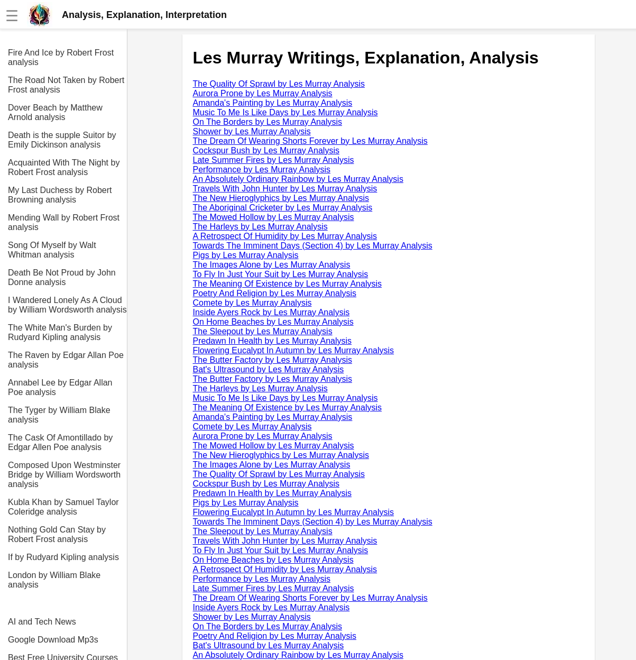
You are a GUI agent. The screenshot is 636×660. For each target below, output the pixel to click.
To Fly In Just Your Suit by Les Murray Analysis (280, 274)
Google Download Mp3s (53, 639)
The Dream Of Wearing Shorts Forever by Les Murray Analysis (310, 140)
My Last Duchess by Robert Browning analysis (60, 195)
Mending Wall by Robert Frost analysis (63, 222)
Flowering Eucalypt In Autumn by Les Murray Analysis (293, 350)
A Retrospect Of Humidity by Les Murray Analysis (285, 236)
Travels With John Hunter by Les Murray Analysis (285, 188)
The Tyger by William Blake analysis (59, 415)
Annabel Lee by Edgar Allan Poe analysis (60, 387)
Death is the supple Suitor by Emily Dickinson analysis (62, 140)
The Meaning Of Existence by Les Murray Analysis (287, 283)
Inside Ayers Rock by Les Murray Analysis (271, 312)
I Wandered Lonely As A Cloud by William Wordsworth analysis (67, 305)
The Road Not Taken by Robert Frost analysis (66, 85)
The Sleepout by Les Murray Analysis (263, 331)
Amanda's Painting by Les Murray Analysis (273, 102)
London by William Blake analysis (54, 580)
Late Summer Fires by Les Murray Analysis (273, 159)
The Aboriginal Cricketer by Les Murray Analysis (283, 207)
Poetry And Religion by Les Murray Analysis (274, 293)
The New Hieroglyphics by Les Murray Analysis (281, 198)
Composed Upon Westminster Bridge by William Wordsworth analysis (64, 475)
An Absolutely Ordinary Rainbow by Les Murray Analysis (298, 179)
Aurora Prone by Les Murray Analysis (263, 93)
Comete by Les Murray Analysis (252, 302)
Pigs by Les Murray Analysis (246, 255)
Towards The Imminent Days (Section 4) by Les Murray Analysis (312, 245)
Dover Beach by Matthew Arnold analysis (55, 112)
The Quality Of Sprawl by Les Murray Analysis (279, 83)
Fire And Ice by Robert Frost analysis (61, 57)
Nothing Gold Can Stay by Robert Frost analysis (57, 534)
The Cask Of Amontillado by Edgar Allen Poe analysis (60, 442)
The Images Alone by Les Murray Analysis (272, 264)
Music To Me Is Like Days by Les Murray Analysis (285, 112)
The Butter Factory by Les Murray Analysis (272, 359)
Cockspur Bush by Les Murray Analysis (266, 150)
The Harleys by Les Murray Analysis (260, 226)
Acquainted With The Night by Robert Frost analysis (63, 167)
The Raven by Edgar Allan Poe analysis (66, 360)
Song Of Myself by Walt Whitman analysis (52, 250)
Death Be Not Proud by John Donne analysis (62, 277)
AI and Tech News (42, 621)
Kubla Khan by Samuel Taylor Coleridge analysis (63, 507)
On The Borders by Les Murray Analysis (268, 121)
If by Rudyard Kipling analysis (63, 557)
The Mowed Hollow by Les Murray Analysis (273, 217)
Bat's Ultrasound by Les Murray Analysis (268, 369)
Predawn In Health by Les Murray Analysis (272, 340)
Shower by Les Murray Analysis (252, 131)
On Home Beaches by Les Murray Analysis (273, 321)
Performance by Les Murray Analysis (262, 169)
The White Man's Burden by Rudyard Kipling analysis (60, 332)
